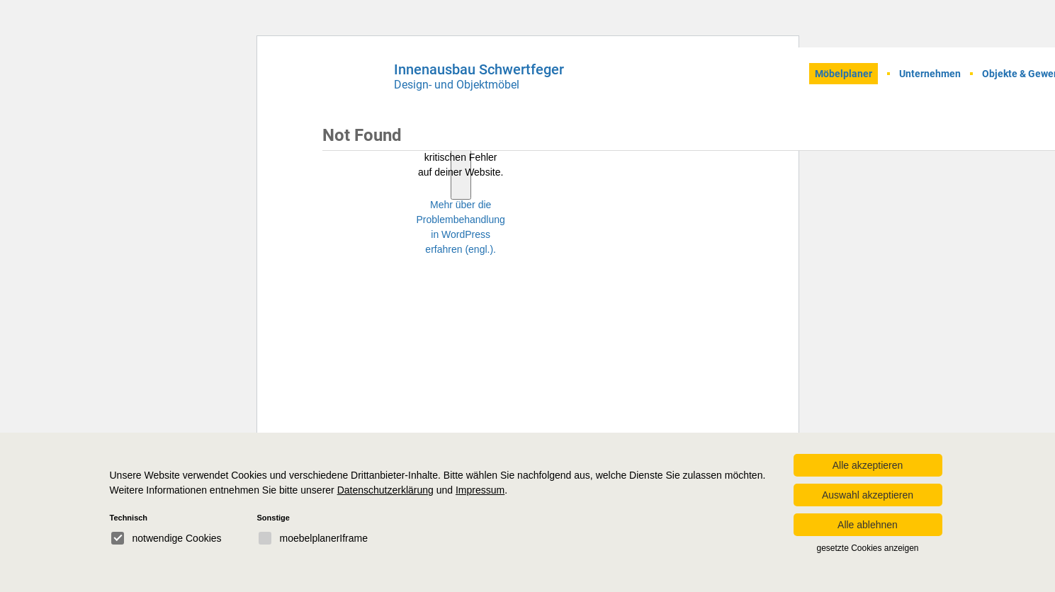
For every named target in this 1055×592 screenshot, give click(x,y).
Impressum (480, 490)
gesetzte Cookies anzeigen (867, 548)
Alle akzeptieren (868, 465)
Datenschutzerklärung (385, 490)
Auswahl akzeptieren (867, 495)
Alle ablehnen (867, 524)
